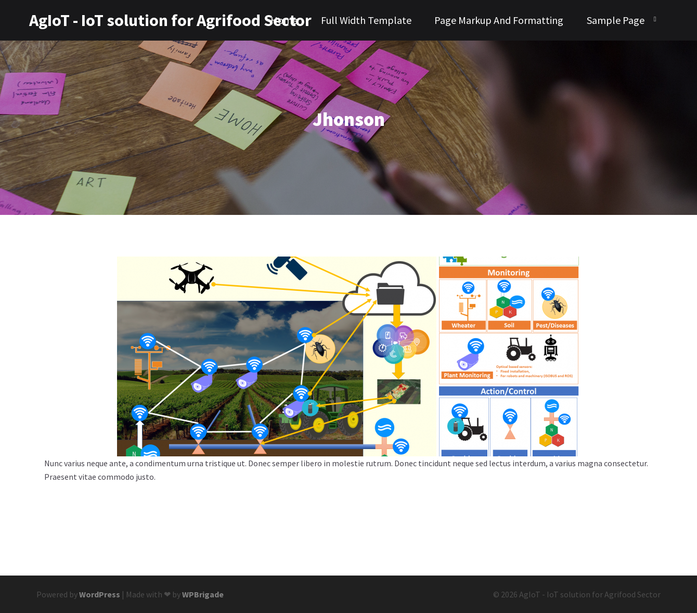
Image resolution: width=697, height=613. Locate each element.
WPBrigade (203, 594)
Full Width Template (366, 20)
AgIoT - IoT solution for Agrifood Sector (83, 20)
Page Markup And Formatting (498, 20)
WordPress (99, 594)
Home (284, 20)
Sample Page (615, 20)
